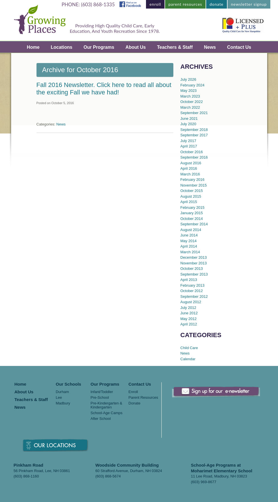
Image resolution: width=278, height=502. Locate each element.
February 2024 (192, 85)
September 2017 (194, 135)
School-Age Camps (107, 413)
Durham (62, 392)
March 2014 (190, 252)
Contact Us (239, 47)
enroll (155, 4)
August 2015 (190, 196)
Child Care (189, 348)
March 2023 (190, 96)
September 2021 (194, 113)
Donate (135, 403)
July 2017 (188, 141)
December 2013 (193, 257)
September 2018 (194, 129)
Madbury (63, 403)
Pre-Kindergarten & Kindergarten (106, 405)
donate (217, 4)
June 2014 (189, 235)
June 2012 (189, 313)
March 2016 (190, 174)
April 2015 (188, 202)
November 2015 (193, 185)
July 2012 (188, 307)
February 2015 (192, 207)
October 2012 (191, 291)
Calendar (188, 359)
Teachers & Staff (175, 47)
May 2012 (188, 319)
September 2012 (194, 296)
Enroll (133, 392)
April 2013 (188, 280)
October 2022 (191, 102)
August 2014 (190, 230)
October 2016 (191, 152)
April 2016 (188, 168)
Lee (59, 398)
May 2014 (188, 241)
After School (101, 419)
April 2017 (188, 146)
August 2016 (190, 163)
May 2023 (188, 90)
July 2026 (188, 79)
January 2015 (191, 213)
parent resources (185, 4)
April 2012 (188, 324)
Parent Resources (143, 398)
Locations (61, 47)
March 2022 (190, 107)
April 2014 (188, 246)
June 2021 (189, 118)
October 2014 (191, 218)
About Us (135, 47)
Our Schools (68, 384)
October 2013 (191, 268)
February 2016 (192, 179)
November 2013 (193, 263)
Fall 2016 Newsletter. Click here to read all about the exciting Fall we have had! (103, 88)
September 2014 (194, 224)
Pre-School (100, 398)
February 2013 (192, 285)
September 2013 (194, 274)
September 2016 (194, 157)
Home (33, 47)
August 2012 (190, 302)
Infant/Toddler (102, 392)
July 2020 (188, 124)
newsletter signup (249, 4)
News (210, 47)
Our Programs (99, 47)
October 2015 (191, 191)
